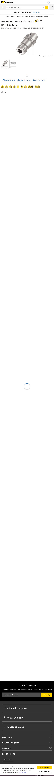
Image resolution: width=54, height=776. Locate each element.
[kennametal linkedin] (7, 754)
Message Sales (14, 726)
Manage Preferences (44, 771)
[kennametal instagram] (14, 754)
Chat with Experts (15, 708)
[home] (6, 3)
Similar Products (39, 80)
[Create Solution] (9, 80)
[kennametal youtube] (10, 754)
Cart (52, 6)
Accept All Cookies (44, 767)
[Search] (46, 7)
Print (3, 92)
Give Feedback (8, 760)
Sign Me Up (46, 695)
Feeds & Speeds (23, 80)
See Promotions (36, 12)
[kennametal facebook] (3, 754)
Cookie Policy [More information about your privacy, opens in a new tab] (22, 772)
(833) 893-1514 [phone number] (13, 717)
